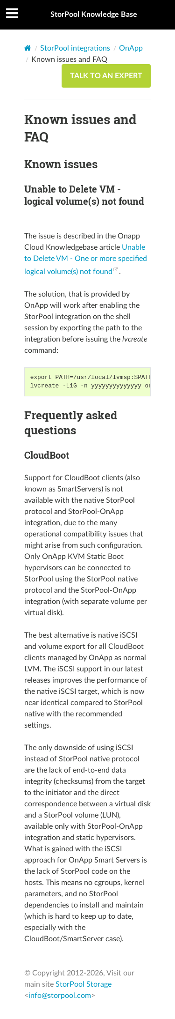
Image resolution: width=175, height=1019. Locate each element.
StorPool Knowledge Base (93, 14)
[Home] (27, 48)
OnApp (131, 48)
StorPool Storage (84, 984)
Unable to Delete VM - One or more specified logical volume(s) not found (85, 259)
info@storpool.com (59, 995)
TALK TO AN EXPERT (106, 76)
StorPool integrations (75, 48)
